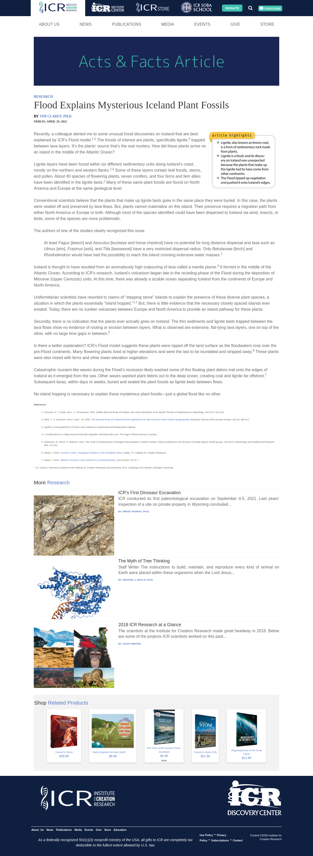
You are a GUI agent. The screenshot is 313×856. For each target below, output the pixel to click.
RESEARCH (43, 97)
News (86, 24)
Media (167, 24)
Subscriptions (220, 840)
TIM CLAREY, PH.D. (56, 116)
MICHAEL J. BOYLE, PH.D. (138, 579)
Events (202, 24)
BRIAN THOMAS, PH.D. (136, 511)
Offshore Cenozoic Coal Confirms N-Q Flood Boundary (87, 460)
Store (267, 24)
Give (235, 24)
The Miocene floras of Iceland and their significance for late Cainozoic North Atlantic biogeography (140, 419)
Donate (232, 8)
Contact (238, 840)
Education (120, 829)
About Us (49, 24)
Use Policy (206, 834)
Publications (126, 24)
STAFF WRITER (132, 643)
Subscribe (270, 8)
